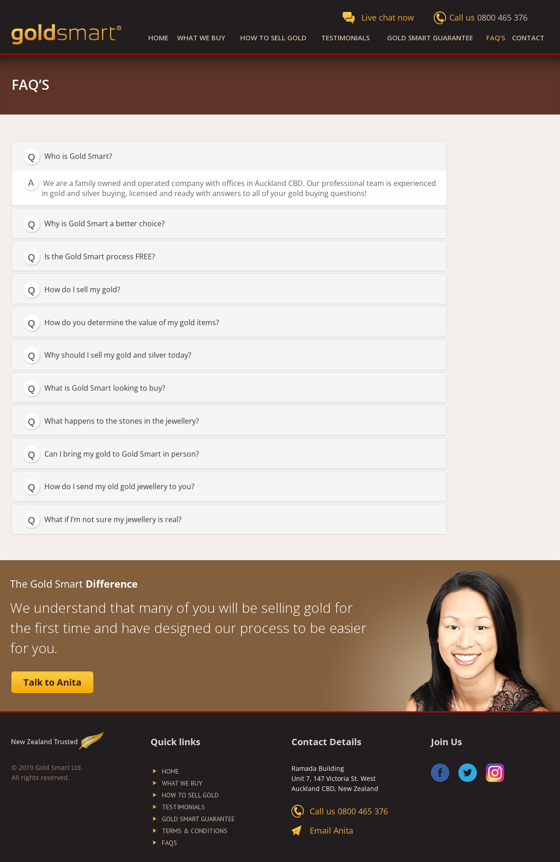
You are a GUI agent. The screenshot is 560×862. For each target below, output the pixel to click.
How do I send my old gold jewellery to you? (119, 486)
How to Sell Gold (273, 37)
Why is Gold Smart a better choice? (104, 223)
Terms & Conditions (194, 831)
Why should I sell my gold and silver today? (117, 355)
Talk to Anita (52, 682)
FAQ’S (495, 37)
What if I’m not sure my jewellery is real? (113, 519)
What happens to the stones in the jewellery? (121, 421)
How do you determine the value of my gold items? (131, 322)
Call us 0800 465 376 (349, 811)
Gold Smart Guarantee (430, 37)
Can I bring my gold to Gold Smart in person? (121, 454)
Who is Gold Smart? (78, 156)
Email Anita (331, 830)
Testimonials (345, 37)
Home (158, 37)
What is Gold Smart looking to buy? (104, 388)
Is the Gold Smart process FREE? (99, 256)
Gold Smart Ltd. (59, 767)
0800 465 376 (502, 17)
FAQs (169, 843)
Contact (528, 37)
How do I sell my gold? (82, 289)
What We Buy (201, 37)
